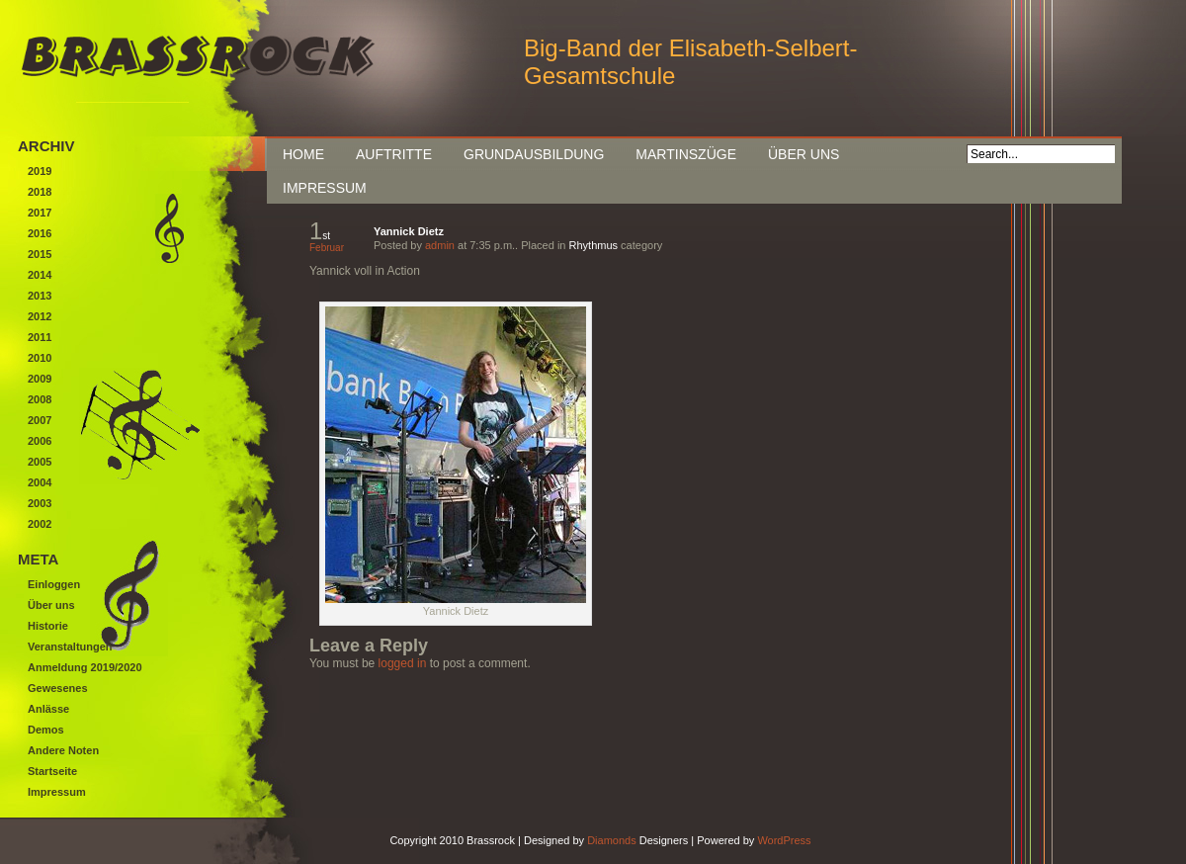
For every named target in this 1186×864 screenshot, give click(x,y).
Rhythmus (594, 245)
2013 (39, 296)
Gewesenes (58, 688)
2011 (39, 337)
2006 (39, 441)
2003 (39, 503)
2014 (39, 275)
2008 (39, 399)
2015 (39, 254)
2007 (39, 420)
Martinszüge (685, 154)
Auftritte (394, 154)
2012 (39, 316)
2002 (39, 524)
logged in (403, 663)
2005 (39, 462)
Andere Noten (63, 750)
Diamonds (611, 840)
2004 (39, 482)
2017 (39, 212)
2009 (39, 379)
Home (303, 154)
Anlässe (48, 709)
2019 (39, 171)
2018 (39, 192)
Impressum (325, 188)
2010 (39, 358)
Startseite (52, 771)
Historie (48, 626)
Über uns (803, 154)
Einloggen (54, 584)
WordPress (783, 840)
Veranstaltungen (70, 646)
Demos (46, 729)
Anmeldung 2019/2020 (85, 667)
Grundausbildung (534, 154)
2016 (39, 233)
